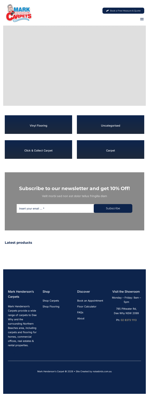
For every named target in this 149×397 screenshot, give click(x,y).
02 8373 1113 (129, 320)
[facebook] (9, 353)
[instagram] (14, 353)
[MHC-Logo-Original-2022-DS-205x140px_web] (19, 4)
